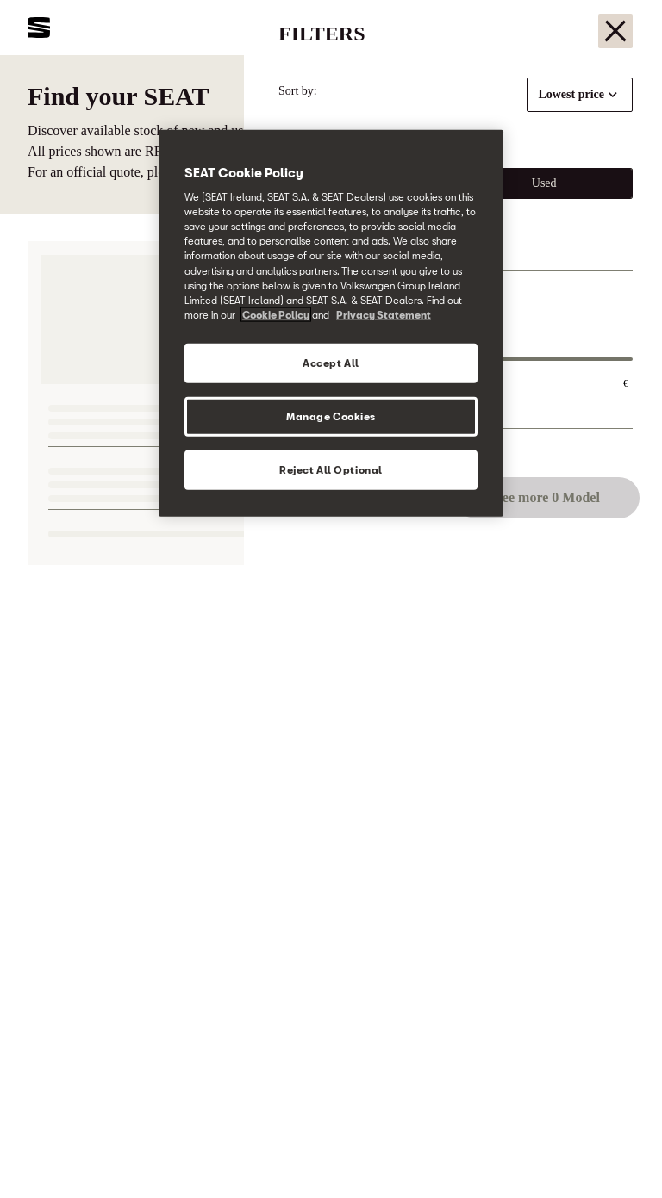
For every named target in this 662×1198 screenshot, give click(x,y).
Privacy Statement (383, 314)
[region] (331, 322)
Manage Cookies (331, 415)
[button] (612, 1152)
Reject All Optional (331, 469)
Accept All (331, 362)
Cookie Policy (275, 314)
